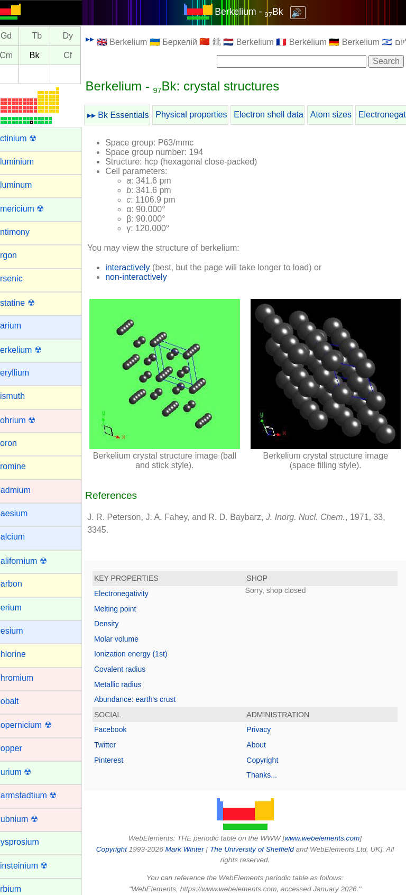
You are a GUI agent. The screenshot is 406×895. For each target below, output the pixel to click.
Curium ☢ (25, 772)
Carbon (21, 583)
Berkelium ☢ (31, 349)
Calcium (22, 536)
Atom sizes (344, 114)
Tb (50, 36)
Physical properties (204, 114)
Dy (81, 36)
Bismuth (22, 395)
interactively (140, 267)
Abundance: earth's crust (148, 693)
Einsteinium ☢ (34, 865)
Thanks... (268, 768)
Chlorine (23, 654)
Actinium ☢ (28, 138)
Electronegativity (134, 587)
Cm (19, 55)
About (263, 738)
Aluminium (27, 161)
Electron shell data (282, 114)
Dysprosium (29, 841)
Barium (20, 325)
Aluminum (26, 184)
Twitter (118, 738)
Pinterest (121, 753)
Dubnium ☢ (29, 819)
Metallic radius (130, 677)
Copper (21, 748)
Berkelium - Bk (256, 11)
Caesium (24, 513)
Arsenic (21, 278)
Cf (81, 55)
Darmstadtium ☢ (38, 795)
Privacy (265, 723)
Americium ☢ (32, 208)
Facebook (123, 723)
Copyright (269, 753)
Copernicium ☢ (35, 724)
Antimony (25, 231)
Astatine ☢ (27, 302)
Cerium (21, 607)
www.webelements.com (328, 832)
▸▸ (103, 38)
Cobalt (19, 701)
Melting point (128, 602)
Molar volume (129, 632)
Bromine (23, 466)
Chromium (27, 677)
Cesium (21, 630)
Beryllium (24, 372)
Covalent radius (133, 663)
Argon (18, 255)
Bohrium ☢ (28, 420)
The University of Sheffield (259, 842)
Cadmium (25, 490)
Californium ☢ (33, 560)
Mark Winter (191, 842)
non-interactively (149, 276)
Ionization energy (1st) (144, 647)
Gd (19, 36)
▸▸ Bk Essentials (131, 115)
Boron (18, 443)
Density (119, 617)
